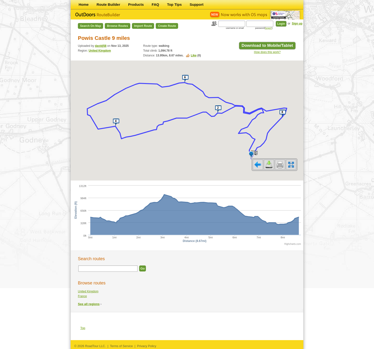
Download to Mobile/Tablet (267, 45)
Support (197, 4)
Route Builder (108, 4)
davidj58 (100, 46)
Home (84, 4)
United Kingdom (100, 50)
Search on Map (90, 26)
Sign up (297, 23)
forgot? (268, 28)
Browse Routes (117, 26)
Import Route (143, 26)
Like (194, 55)
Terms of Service (121, 346)
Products (136, 4)
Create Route (167, 26)
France (82, 296)
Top (82, 328)
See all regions (89, 304)
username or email (235, 28)
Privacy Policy (146, 346)
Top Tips (174, 4)
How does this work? (267, 52)
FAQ (155, 4)
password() (264, 28)
